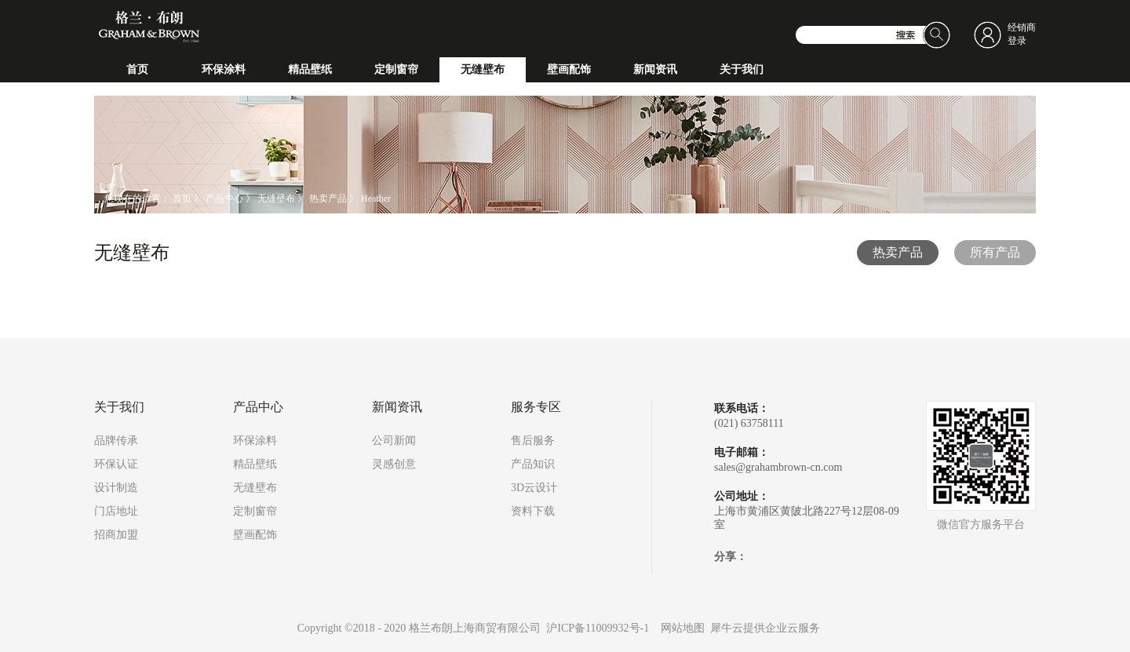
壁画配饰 (255, 535)
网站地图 (680, 628)
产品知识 (533, 464)
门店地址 (116, 511)
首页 (137, 69)
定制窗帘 (255, 511)
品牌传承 (116, 440)
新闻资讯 (397, 407)
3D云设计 (534, 488)
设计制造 (116, 488)
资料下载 (533, 511)
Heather (376, 198)
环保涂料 (255, 440)
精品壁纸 (255, 464)
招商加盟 (116, 535)
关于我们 (119, 407)
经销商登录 (1022, 34)
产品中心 (224, 198)
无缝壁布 (276, 198)
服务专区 (536, 407)
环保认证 (116, 464)
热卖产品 (328, 198)
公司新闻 (394, 440)
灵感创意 (394, 464)
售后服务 (533, 440)
